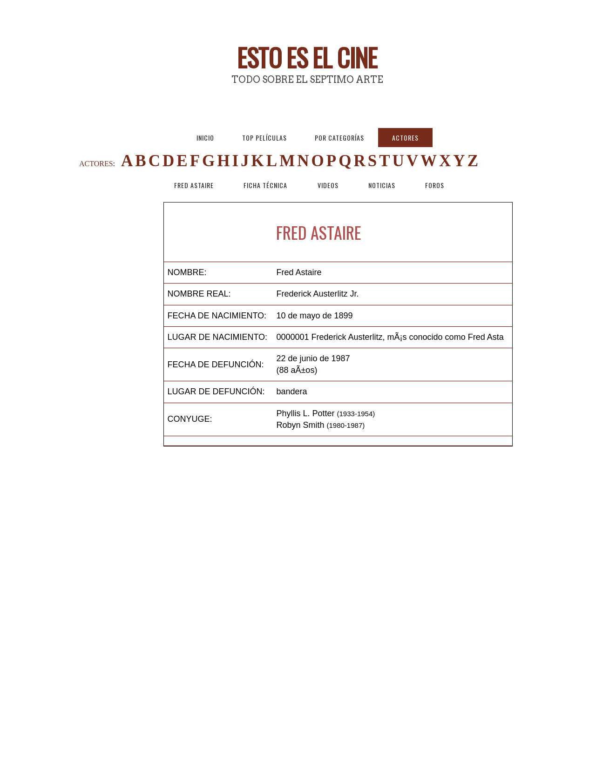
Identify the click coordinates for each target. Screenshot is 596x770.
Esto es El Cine (307, 57)
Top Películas (264, 137)
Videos (328, 185)
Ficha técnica (265, 185)
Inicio (205, 137)
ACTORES (96, 164)
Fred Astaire (194, 185)
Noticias (381, 185)
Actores (405, 137)
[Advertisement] (121, 341)
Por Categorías (339, 137)
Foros (434, 185)
